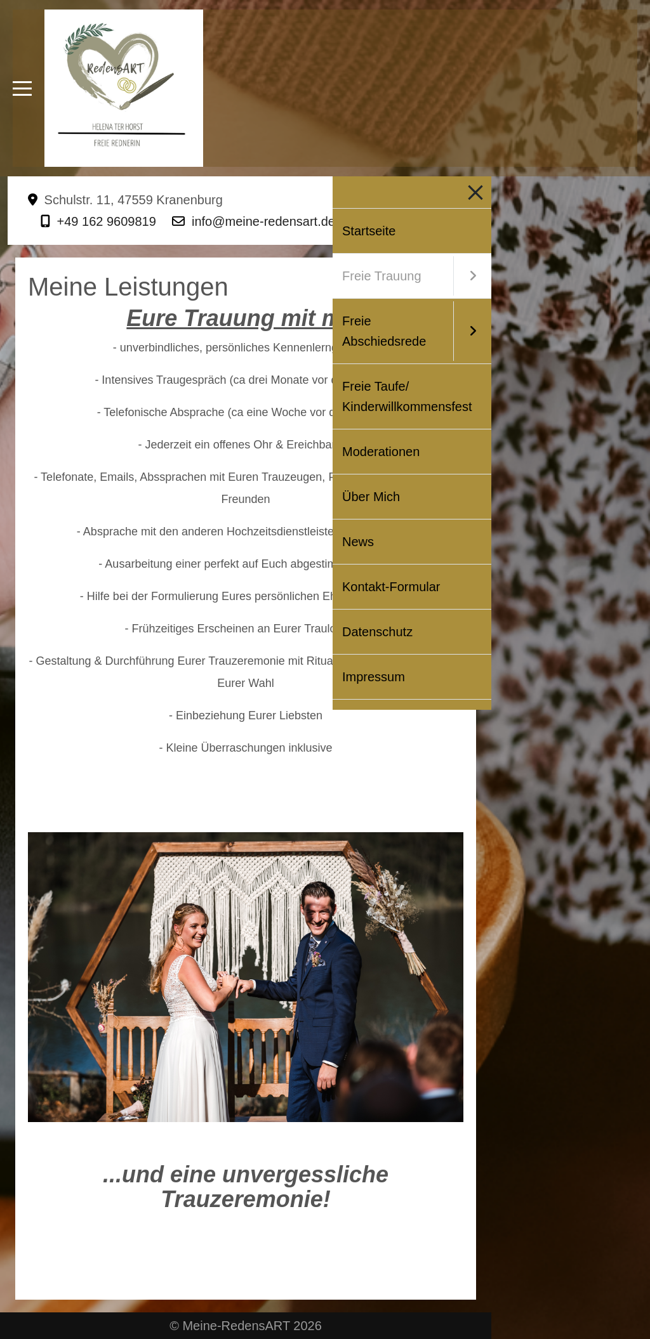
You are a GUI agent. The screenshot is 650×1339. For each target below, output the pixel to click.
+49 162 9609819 (106, 221)
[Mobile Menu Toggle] (22, 88)
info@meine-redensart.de (263, 221)
